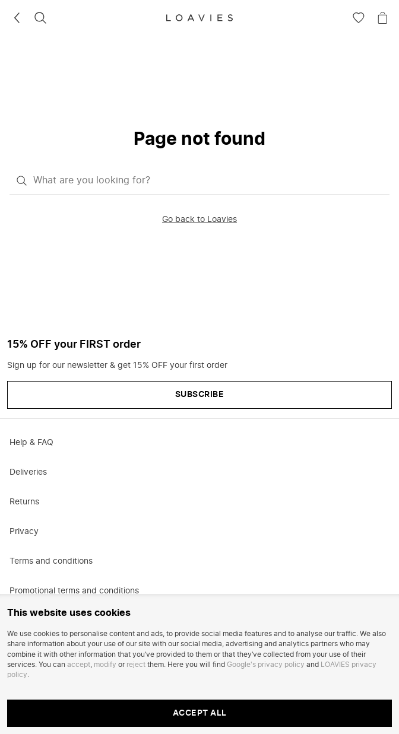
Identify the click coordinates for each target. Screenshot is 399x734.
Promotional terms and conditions (74, 591)
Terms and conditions (51, 561)
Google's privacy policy (266, 664)
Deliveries (28, 472)
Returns (24, 502)
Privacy (24, 532)
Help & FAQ (31, 443)
